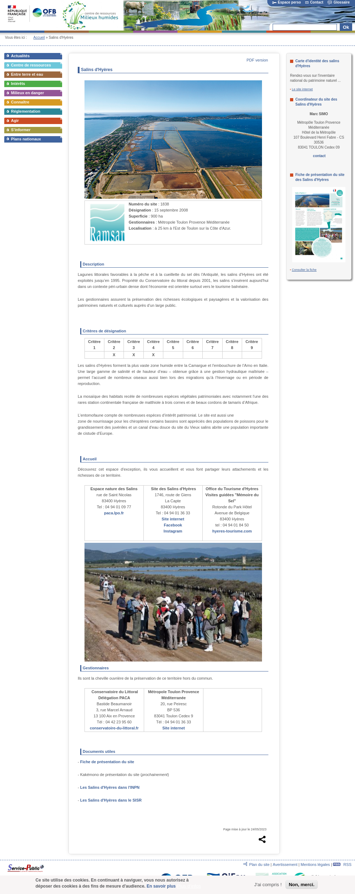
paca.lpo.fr (114, 513)
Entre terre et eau (27, 74)
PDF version (257, 60)
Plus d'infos (189, 887)
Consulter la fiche (304, 270)
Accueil (39, 37)
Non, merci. (302, 886)
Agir (15, 120)
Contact (314, 2)
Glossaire (339, 2)
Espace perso (286, 2)
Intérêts (18, 83)
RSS (342, 864)
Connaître (20, 102)
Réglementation (25, 111)
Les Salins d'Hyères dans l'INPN (110, 787)
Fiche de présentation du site (107, 762)
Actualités (20, 56)
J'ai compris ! (268, 886)
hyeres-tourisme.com (232, 531)
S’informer (21, 130)
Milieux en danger (27, 93)
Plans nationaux (26, 139)
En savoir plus (161, 887)
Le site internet (302, 89)
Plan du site (259, 864)
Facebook (173, 525)
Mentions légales (315, 864)
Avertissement (285, 864)
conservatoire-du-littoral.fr (114, 728)
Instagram (173, 531)
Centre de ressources (31, 65)
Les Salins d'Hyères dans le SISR (111, 800)
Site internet (173, 519)
